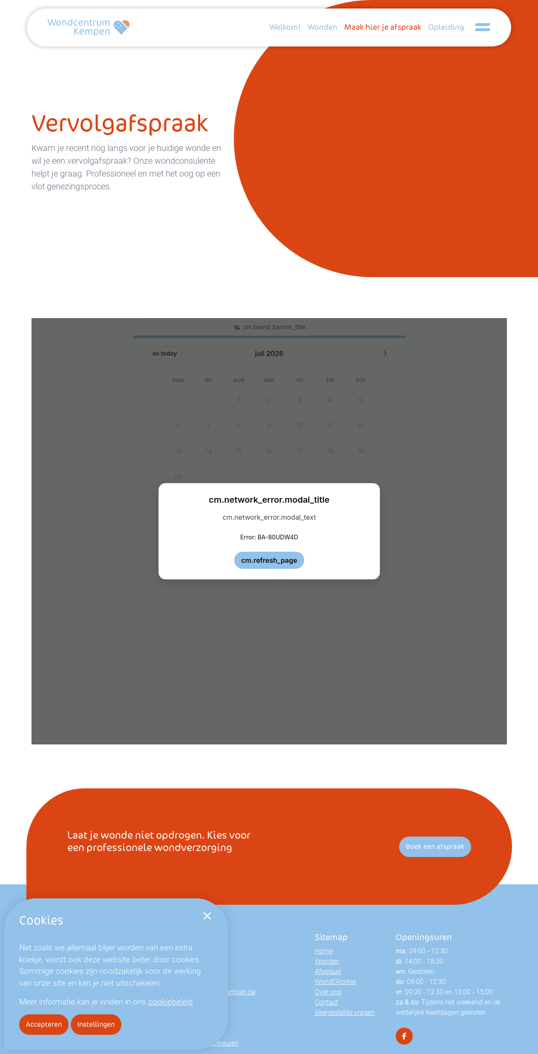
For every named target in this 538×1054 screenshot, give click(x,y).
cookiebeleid (170, 1001)
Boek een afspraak (435, 846)
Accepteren (44, 1024)
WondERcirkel (335, 981)
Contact (326, 1001)
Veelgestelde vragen (345, 1012)
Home (324, 950)
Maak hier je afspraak (382, 27)
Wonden (322, 27)
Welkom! (285, 27)
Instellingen (96, 1024)
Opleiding (446, 27)
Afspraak (328, 971)
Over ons (328, 991)
